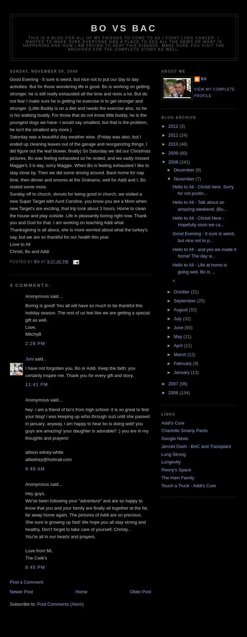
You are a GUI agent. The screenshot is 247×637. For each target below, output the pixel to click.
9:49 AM (35, 468)
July (178, 318)
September (185, 300)
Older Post (140, 591)
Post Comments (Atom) (60, 604)
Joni (29, 359)
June (179, 327)
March (180, 354)
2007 (174, 383)
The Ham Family (178, 477)
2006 (174, 392)
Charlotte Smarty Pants (185, 430)
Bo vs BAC (124, 28)
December (185, 170)
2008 (174, 162)
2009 (174, 153)
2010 (174, 144)
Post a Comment (26, 582)
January (182, 372)
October (182, 291)
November (185, 178)
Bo (204, 79)
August (181, 309)
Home (81, 591)
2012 (174, 126)
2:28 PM (35, 343)
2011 (174, 135)
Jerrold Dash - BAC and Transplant (196, 446)
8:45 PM (35, 567)
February (183, 363)
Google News (175, 438)
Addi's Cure (173, 423)
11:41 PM (36, 384)
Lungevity (171, 461)
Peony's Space (176, 469)
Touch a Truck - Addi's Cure (189, 485)
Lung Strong (174, 454)
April (179, 345)
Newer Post (21, 591)
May (178, 336)
